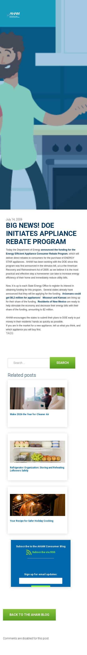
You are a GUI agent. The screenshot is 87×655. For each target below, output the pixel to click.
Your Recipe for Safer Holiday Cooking (31, 521)
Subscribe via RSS (40, 552)
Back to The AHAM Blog (29, 615)
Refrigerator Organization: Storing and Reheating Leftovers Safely (37, 469)
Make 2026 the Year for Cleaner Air (29, 414)
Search (59, 362)
